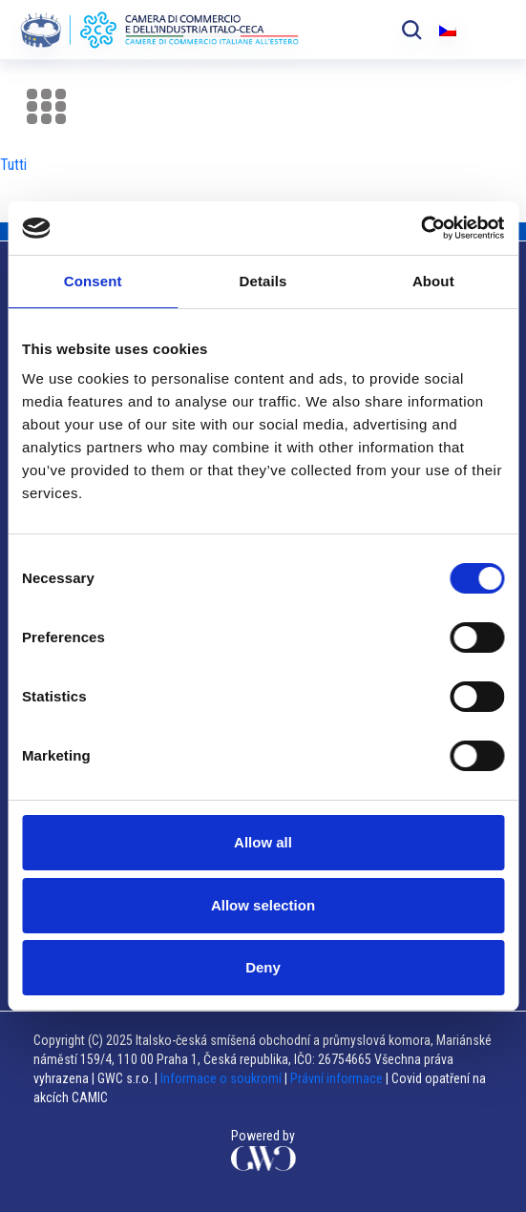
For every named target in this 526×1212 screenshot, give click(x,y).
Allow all (263, 842)
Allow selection (263, 905)
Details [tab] (263, 281)
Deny (263, 967)
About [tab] (433, 281)
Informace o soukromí (222, 1078)
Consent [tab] (93, 281)
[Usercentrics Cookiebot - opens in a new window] (420, 228)
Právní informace (336, 1078)
